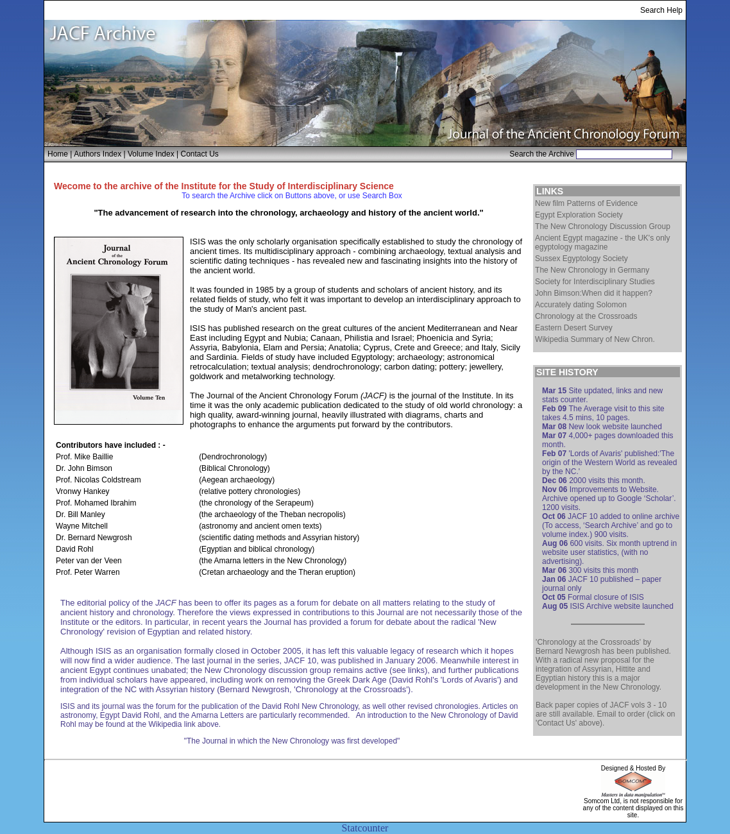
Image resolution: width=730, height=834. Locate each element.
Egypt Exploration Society (579, 214)
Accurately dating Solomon (581, 304)
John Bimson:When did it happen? (593, 293)
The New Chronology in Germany (592, 270)
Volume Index (151, 153)
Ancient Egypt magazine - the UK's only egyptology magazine (602, 242)
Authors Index (97, 153)
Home (57, 153)
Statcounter (365, 827)
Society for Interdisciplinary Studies (595, 281)
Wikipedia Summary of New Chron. (595, 339)
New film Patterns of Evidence (586, 203)
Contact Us (200, 153)
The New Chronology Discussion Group (602, 226)
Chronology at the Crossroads (586, 316)
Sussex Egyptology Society (581, 258)
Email (606, 714)
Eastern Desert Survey (574, 327)
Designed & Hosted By (633, 768)
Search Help (661, 10)
